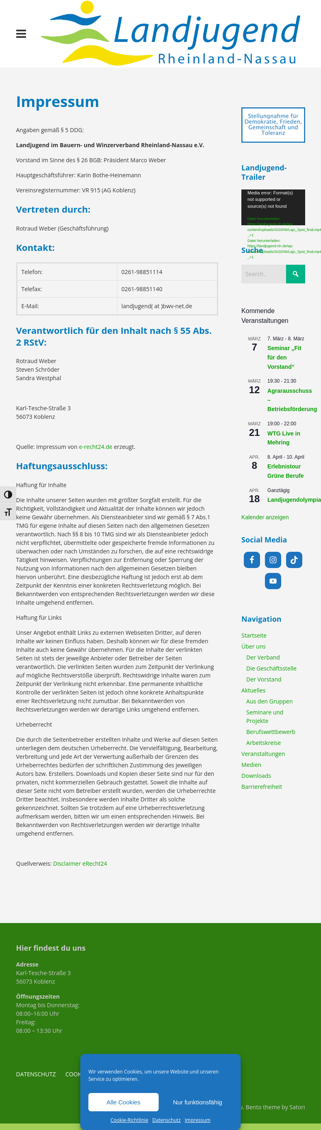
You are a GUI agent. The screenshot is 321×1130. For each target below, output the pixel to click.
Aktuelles (253, 690)
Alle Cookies (123, 1102)
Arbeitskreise (263, 743)
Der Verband (263, 657)
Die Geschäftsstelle (271, 668)
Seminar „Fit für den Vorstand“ (284, 357)
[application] (273, 207)
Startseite (254, 635)
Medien (251, 765)
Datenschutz (166, 1120)
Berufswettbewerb (270, 732)
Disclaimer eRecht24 (80, 863)
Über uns (253, 646)
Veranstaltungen (263, 754)
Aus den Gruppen (269, 701)
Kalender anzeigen (265, 517)
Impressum (197, 1120)
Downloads (256, 775)
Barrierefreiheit (261, 786)
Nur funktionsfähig (197, 1102)
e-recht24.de (95, 447)
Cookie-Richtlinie (129, 1120)
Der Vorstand (263, 679)
